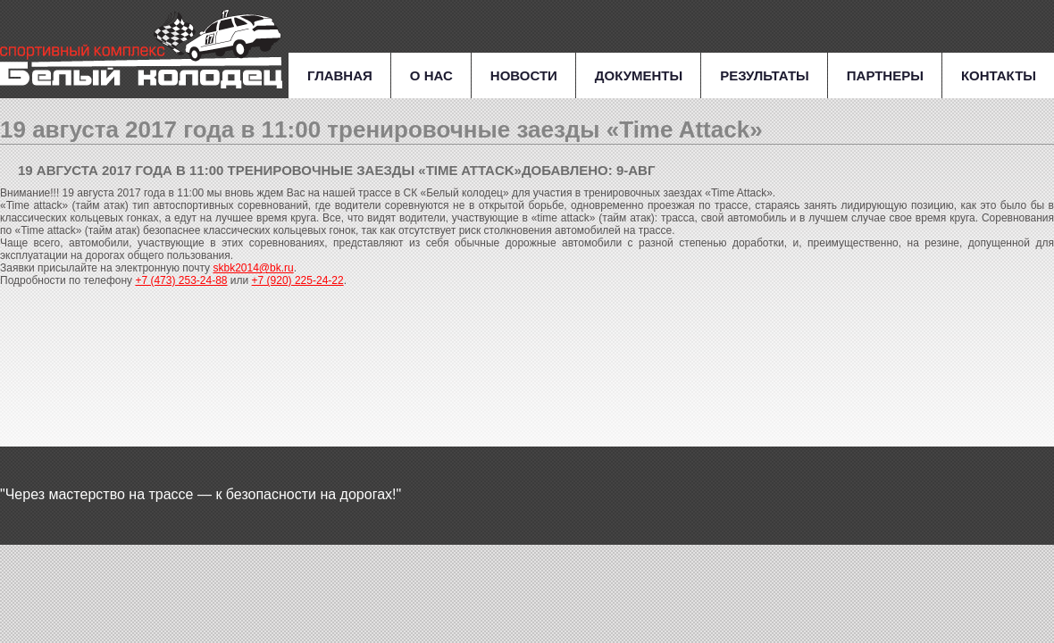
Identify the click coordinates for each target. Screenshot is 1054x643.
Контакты (998, 75)
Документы (638, 75)
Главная (339, 75)
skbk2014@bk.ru (253, 268)
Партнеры (885, 75)
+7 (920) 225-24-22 (298, 280)
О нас (431, 75)
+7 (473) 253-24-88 (181, 280)
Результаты (764, 75)
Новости (523, 75)
